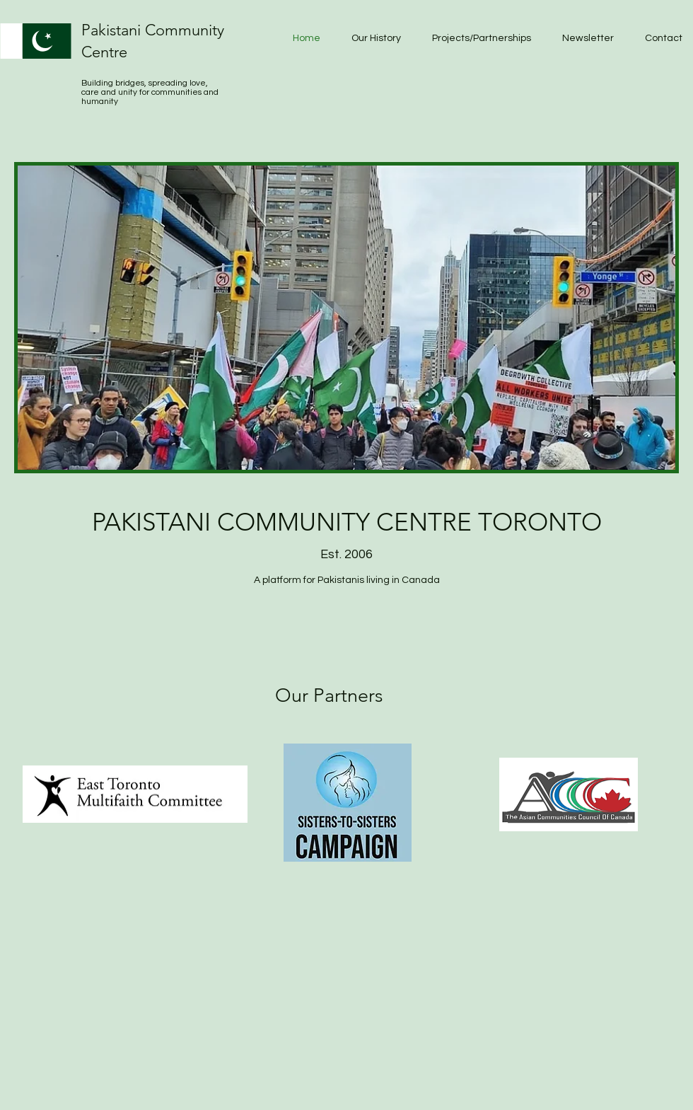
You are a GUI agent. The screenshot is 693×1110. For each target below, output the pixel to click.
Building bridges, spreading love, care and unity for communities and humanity (150, 92)
